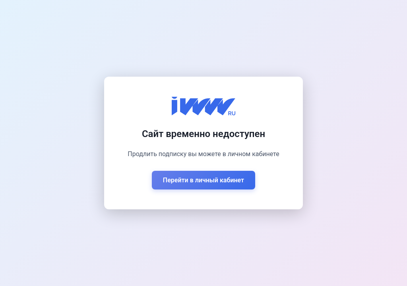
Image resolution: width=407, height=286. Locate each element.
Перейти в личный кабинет (203, 180)
